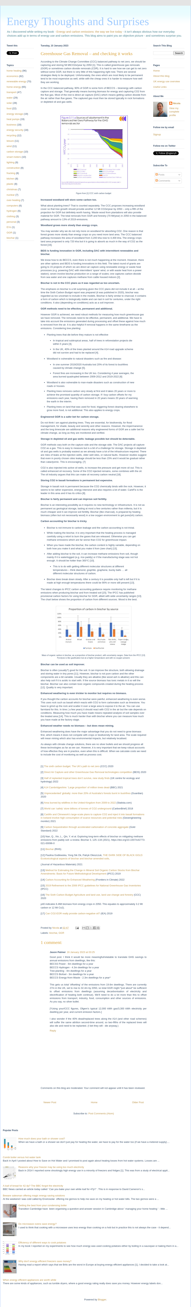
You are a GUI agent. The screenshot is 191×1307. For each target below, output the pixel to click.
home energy (14, 86)
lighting (10, 162)
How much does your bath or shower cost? (41, 1138)
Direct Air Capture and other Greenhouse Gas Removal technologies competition (88, 772)
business (11, 124)
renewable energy (16, 81)
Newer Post (49, 1102)
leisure (10, 140)
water (10, 97)
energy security (15, 130)
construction (13, 167)
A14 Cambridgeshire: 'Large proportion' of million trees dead (76, 787)
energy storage (15, 113)
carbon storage (15, 151)
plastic (10, 183)
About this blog (161, 76)
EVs (9, 227)
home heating (14, 70)
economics (12, 76)
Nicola (176, 103)
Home (94, 1102)
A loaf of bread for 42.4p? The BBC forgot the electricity (33, 1185)
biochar (53, 932)
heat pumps (13, 119)
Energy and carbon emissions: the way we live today (89, 31)
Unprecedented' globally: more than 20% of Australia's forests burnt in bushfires (87, 793)
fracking (11, 173)
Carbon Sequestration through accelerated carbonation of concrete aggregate (86, 827)
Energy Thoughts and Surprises (78, 21)
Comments (162, 180)
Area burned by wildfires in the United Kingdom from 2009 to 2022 (80, 802)
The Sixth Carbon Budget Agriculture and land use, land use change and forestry (89, 894)
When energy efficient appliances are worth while (29, 1280)
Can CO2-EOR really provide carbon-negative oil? (72, 913)
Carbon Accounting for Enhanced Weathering (70, 879)
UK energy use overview (166, 81)
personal (11, 221)
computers (12, 205)
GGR (61, 932)
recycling (11, 135)
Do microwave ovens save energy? (37, 1223)
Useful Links (160, 86)
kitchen (10, 178)
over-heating (13, 200)
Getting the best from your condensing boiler (42, 1205)
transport (11, 92)
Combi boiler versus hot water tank (22, 1157)
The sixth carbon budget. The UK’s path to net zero (72, 766)
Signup (157, 134)
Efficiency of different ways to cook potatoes (42, 1242)
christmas (12, 189)
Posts (160, 174)
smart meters (14, 156)
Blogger (102, 1299)
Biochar (49, 849)
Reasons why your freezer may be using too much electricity (51, 1167)
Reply (53, 1030)
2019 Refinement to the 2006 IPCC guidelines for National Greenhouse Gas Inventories (93, 885)
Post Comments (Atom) (101, 1113)
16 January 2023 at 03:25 (81, 952)
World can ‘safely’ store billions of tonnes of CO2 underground (77, 808)
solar (9, 103)
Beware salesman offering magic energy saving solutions (34, 1195)
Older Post (138, 1102)
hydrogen (12, 210)
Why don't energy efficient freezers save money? (44, 1261)
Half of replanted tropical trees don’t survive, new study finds (77, 778)
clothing (11, 216)
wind (9, 146)
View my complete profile (174, 111)
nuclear (11, 194)
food (9, 108)
